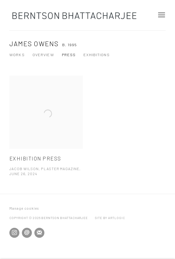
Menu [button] (161, 15)
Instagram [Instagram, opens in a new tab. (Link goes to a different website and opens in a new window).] (14, 233)
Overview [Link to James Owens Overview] (43, 54)
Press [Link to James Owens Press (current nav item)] (69, 54)
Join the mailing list (39, 233)
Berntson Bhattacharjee (75, 15)
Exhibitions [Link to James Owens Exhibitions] (96, 54)
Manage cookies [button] (24, 208)
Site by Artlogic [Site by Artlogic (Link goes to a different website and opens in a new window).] (110, 218)
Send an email (27, 233)
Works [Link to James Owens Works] (17, 54)
